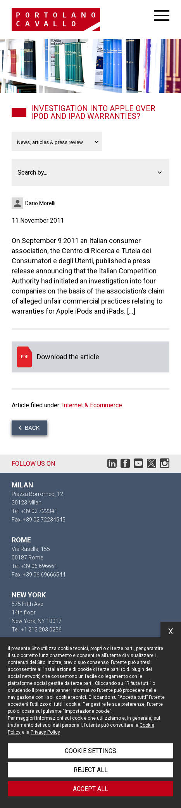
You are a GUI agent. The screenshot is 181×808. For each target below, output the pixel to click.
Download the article (90, 357)
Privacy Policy (45, 732)
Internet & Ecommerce (92, 405)
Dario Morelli (40, 203)
